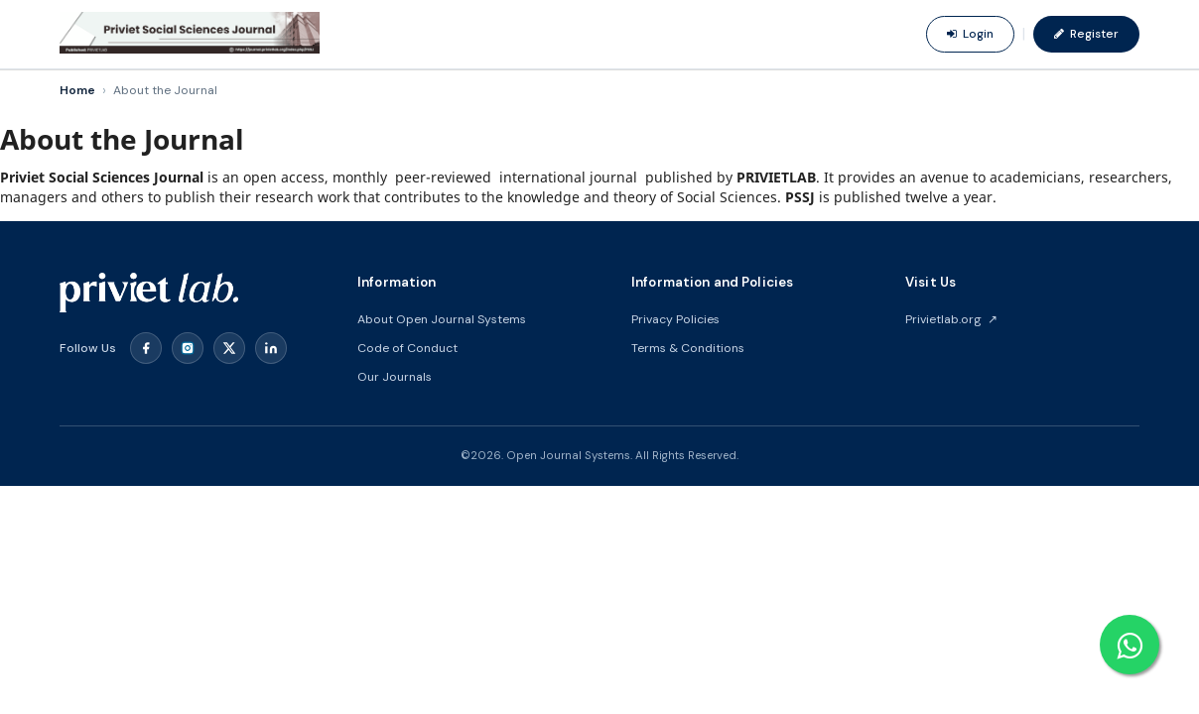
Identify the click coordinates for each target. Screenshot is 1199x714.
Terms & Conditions (687, 348)
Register (1086, 34)
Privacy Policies (675, 319)
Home (77, 90)
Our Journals (394, 377)
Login (970, 34)
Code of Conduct (407, 348)
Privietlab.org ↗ (951, 319)
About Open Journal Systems (441, 319)
